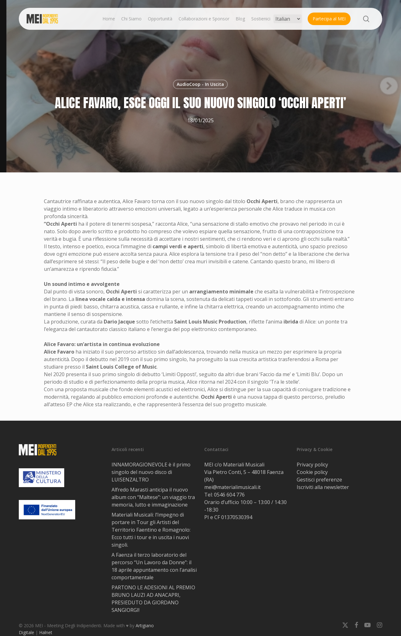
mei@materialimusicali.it (232, 487)
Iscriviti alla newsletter (323, 487)
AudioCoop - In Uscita (200, 84)
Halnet (45, 632)
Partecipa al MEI (329, 19)
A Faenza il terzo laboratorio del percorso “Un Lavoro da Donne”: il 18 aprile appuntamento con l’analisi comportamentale (154, 566)
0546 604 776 (229, 494)
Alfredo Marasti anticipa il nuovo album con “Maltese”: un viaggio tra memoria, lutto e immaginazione (153, 497)
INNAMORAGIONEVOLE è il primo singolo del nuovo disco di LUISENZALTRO (151, 472)
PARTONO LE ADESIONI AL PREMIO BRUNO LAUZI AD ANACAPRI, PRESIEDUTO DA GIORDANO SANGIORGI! (153, 598)
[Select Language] (287, 18)
